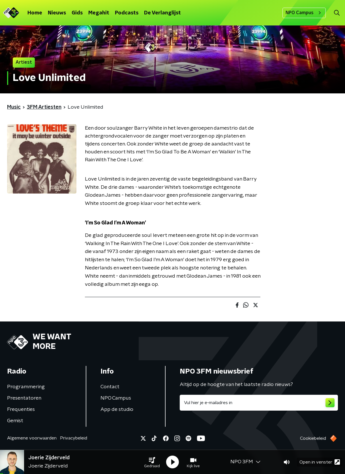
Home (34, 13)
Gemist (15, 420)
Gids (77, 13)
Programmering (26, 386)
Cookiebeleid (313, 438)
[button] (152, 462)
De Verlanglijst (162, 13)
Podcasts (126, 13)
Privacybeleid (73, 438)
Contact (109, 386)
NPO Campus (304, 13)
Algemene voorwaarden (32, 438)
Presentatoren (24, 398)
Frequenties (21, 409)
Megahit (98, 13)
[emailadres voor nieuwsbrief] (259, 403)
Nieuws (57, 13)
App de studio (116, 409)
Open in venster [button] (319, 462)
